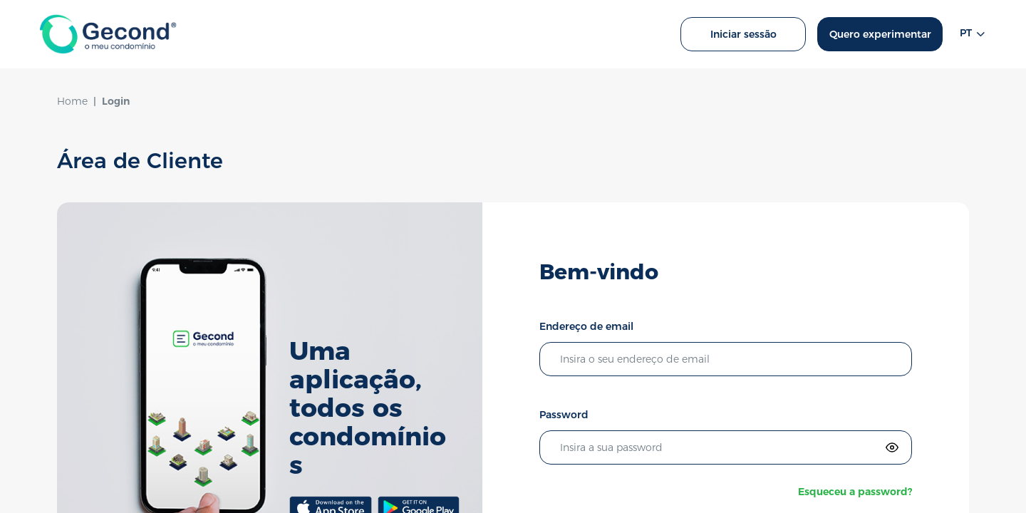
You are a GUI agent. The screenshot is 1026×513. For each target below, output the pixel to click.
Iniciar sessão (743, 34)
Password (564, 414)
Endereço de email (586, 326)
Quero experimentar (880, 34)
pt (973, 34)
